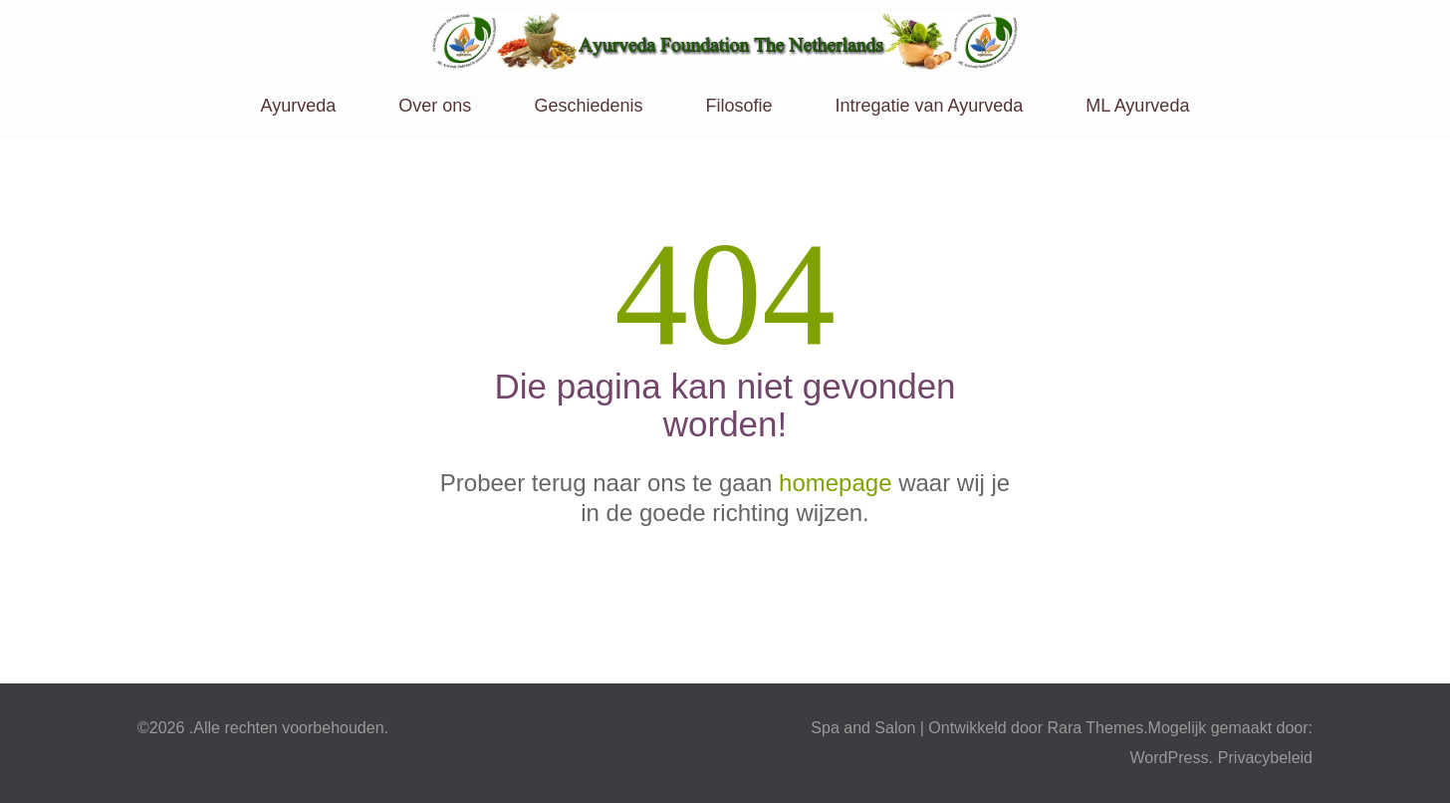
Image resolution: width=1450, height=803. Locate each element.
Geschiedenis (588, 106)
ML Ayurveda (1137, 106)
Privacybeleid (1265, 757)
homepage (835, 482)
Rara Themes (1096, 727)
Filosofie (738, 106)
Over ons (434, 106)
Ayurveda (299, 106)
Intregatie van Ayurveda (930, 106)
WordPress (1169, 757)
